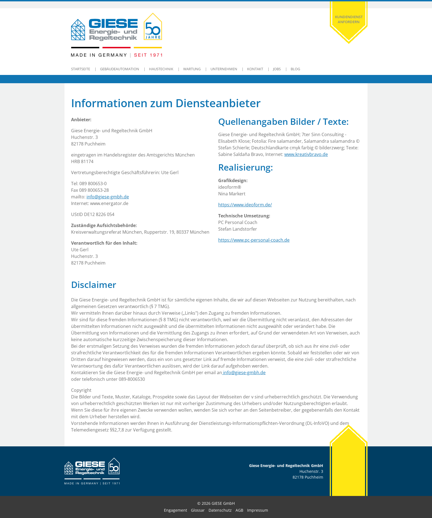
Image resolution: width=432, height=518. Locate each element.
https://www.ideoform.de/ (245, 205)
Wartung (192, 68)
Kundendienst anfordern (349, 19)
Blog (295, 68)
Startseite (80, 68)
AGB (239, 510)
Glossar (198, 510)
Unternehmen (223, 68)
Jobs (277, 68)
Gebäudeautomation (119, 68)
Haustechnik (161, 68)
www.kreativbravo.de (306, 154)
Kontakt (255, 68)
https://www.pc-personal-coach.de (254, 240)
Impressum (257, 510)
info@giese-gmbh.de (108, 197)
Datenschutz (220, 510)
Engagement (175, 510)
